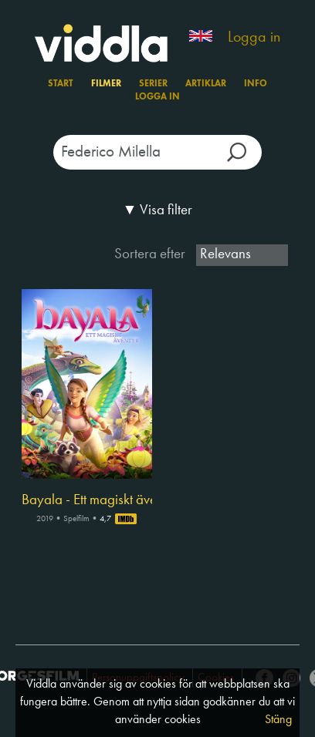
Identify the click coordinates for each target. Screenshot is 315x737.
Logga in (254, 37)
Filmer (106, 84)
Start (60, 84)
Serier (153, 84)
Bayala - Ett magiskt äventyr (87, 500)
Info (255, 84)
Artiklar (205, 84)
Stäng (278, 720)
